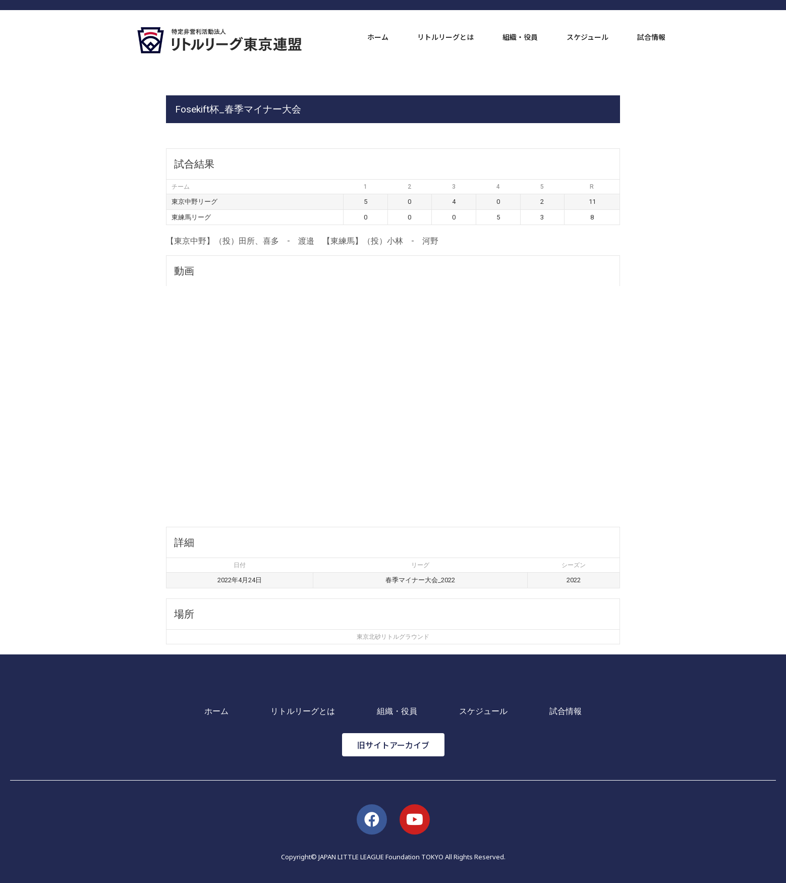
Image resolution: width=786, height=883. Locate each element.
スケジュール (587, 37)
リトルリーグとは (445, 37)
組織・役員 (520, 37)
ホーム (377, 37)
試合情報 (651, 37)
